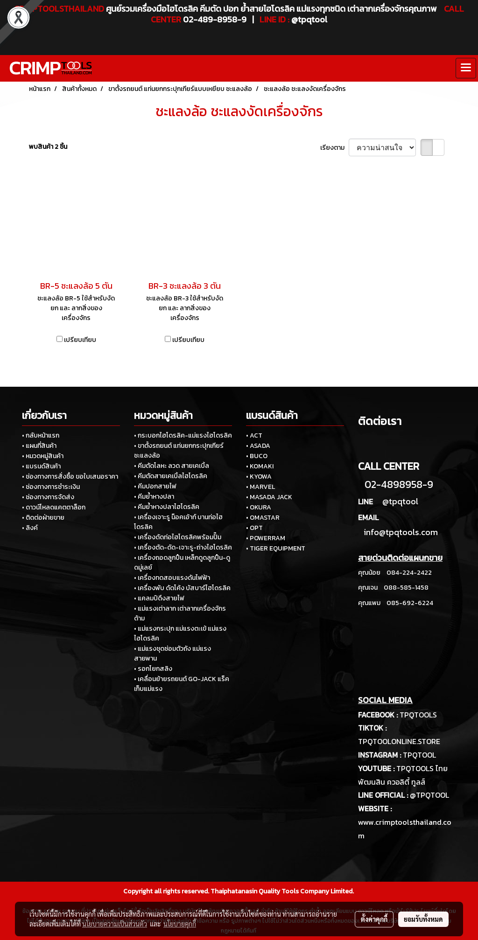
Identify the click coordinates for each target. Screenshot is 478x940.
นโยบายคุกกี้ (179, 923)
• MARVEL (260, 487)
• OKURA (258, 507)
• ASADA (258, 446)
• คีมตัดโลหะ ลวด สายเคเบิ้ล (171, 466)
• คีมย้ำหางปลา (154, 496)
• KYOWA (259, 476)
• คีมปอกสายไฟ (155, 486)
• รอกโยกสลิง (153, 669)
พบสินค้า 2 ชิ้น (48, 147)
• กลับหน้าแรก (40, 435)
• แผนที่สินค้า (39, 446)
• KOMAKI (260, 466)
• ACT (254, 435)
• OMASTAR (263, 517)
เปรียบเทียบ (80, 340)
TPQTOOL (419, 754)
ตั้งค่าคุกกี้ (374, 919)
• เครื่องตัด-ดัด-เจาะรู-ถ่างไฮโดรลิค (183, 547)
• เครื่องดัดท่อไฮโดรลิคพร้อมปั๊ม (177, 537)
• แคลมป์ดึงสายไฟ (159, 598)
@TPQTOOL (429, 795)
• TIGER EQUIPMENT (275, 548)
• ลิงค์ (30, 528)
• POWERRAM (265, 538)
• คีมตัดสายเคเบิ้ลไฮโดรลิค (170, 476)
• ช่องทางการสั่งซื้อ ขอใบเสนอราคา (70, 476)
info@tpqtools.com (401, 532)
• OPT (254, 528)
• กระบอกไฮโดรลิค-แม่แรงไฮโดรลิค (183, 435)
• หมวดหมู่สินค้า (42, 456)
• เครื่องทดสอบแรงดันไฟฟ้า (172, 578)
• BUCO (256, 456)
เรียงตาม (334, 148)
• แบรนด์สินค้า (41, 466)
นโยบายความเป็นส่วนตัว (114, 923)
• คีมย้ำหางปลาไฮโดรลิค (166, 507)
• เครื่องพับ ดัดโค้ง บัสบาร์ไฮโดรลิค (182, 588)
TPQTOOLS (418, 714)
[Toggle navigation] (466, 68)
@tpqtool (400, 501)
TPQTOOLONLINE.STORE (399, 741)
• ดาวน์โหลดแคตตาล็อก (53, 507)
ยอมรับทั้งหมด (423, 919)
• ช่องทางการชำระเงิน (51, 487)
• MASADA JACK (269, 497)
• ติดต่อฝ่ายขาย (43, 517)
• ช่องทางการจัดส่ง (48, 497)
